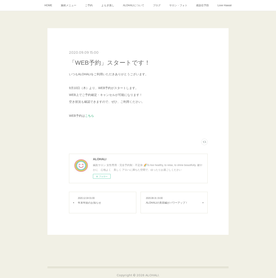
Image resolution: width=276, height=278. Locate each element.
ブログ (157, 5)
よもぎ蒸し (107, 5)
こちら (89, 115)
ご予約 (89, 5)
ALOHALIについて (133, 5)
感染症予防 (202, 5)
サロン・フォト (178, 5)
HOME (48, 5)
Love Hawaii (225, 5)
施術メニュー (68, 5)
